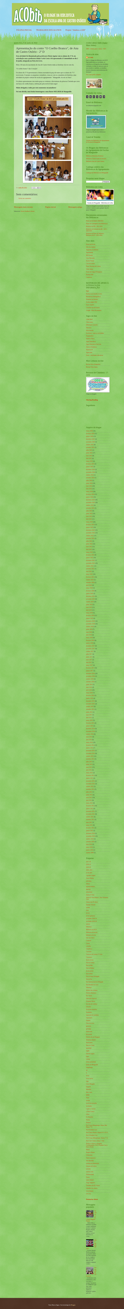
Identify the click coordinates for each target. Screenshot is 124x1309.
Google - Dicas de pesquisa (93, 310)
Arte (87, 910)
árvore (88, 913)
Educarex (88, 327)
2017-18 (88, 861)
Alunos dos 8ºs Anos (92, 902)
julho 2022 (89, 541)
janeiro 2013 (89, 778)
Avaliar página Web (91, 302)
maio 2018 (89, 632)
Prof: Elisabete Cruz (91, 1135)
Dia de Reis (89, 973)
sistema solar (89, 1171)
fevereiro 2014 (90, 745)
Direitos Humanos (91, 993)
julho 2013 (89, 761)
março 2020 (89, 588)
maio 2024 (89, 486)
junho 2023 (89, 513)
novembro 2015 (90, 704)
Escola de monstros (91, 1009)
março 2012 (89, 803)
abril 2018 (89, 635)
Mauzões (88, 1089)
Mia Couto (89, 1092)
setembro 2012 (90, 789)
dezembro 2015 (90, 701)
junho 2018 (89, 629)
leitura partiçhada (91, 1062)
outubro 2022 (90, 535)
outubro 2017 (90, 651)
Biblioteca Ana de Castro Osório (95, 161)
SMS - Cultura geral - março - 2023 (96, 49)
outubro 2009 (90, 852)
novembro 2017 (90, 648)
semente (88, 1169)
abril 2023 (89, 519)
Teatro (88, 1177)
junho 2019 (89, 604)
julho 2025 (89, 450)
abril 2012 (89, 800)
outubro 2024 (90, 475)
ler (87, 1070)
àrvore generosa (90, 916)
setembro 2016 (90, 681)
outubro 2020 (90, 580)
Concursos (89, 957)
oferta (87, 1114)
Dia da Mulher (90, 968)
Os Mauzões (89, 1117)
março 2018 (89, 637)
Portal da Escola (90, 244)
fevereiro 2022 (90, 555)
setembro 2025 (90, 447)
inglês (87, 1051)
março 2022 (89, 552)
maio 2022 (89, 546)
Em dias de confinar (91, 1004)
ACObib (90, 57)
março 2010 (89, 847)
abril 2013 (89, 770)
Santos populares (91, 1158)
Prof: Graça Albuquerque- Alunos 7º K (97, 1138)
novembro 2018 (90, 624)
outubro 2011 (89, 817)
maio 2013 (89, 767)
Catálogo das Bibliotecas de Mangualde (97, 173)
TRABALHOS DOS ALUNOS (48, 30)
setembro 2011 (90, 819)
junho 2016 (89, 684)
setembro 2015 (90, 709)
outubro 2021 (90, 566)
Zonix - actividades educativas (94, 355)
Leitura (88, 1059)
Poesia (88, 1120)
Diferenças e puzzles (92, 325)
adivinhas (88, 881)
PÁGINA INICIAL (24, 30)
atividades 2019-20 (91, 921)
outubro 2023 (90, 505)
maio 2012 (89, 797)
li (86, 1073)
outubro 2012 (90, 786)
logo (87, 1081)
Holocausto (89, 1042)
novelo (88, 1100)
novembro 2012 (90, 784)
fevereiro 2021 (90, 577)
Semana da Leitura (91, 1166)
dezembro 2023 (90, 500)
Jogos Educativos (91, 341)
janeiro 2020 (89, 593)
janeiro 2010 (89, 850)
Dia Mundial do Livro (92, 984)
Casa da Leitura (90, 263)
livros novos (89, 1078)
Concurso (88, 951)
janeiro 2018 (89, 643)
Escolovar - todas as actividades (95, 333)
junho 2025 (89, 453)
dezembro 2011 (90, 811)
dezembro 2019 (90, 596)
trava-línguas (89, 1191)
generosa (88, 1026)
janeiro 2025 (89, 466)
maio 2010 (89, 844)
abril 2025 (89, 458)
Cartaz (88, 943)
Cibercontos (89, 322)
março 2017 (89, 665)
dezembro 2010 (90, 833)
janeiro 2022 (89, 557)
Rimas (88, 1149)
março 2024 (89, 491)
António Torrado (90, 905)
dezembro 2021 (90, 560)
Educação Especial (91, 998)
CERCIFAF (89, 319)
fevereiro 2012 (90, 806)
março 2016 (89, 693)
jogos (87, 1056)
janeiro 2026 (89, 436)
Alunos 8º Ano (90, 895)
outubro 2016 (90, 679)
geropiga (88, 1029)
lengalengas (89, 1067)
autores (88, 924)
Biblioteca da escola (91, 932)
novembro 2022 (90, 533)
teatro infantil (90, 1180)
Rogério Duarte (90, 1152)
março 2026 (89, 431)
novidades (89, 1106)
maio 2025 (89, 455)
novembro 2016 (90, 676)
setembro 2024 (90, 477)
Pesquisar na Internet (92, 299)
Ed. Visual (89, 995)
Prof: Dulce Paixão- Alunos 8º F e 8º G (97, 1132)
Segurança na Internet (92, 250)
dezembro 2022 (90, 530)
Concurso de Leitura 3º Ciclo (94, 954)
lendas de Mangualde (92, 1064)
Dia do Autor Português (92, 976)
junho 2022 (89, 544)
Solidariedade (90, 1174)
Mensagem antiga (75, 207)
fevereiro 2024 (90, 494)
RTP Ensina (89, 255)
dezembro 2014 (90, 728)
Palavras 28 (89, 349)
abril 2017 (89, 662)
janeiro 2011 (89, 830)
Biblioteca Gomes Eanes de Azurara (96, 158)
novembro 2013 (90, 753)
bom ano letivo (90, 938)
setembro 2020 (90, 582)
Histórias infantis (91, 1040)
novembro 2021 (90, 563)
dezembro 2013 (90, 750)
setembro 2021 (90, 568)
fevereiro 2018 (90, 640)
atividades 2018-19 (91, 918)
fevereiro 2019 (90, 615)
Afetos (88, 884)
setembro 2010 (90, 841)
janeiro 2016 (89, 698)
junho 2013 (89, 764)
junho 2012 (89, 795)
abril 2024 (89, 489)
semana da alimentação (92, 1163)
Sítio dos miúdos (91, 247)
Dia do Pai (89, 979)
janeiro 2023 (89, 527)
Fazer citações (90, 305)
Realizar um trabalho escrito (94, 294)
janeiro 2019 (89, 618)
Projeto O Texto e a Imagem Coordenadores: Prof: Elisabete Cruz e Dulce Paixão (97, 1145)
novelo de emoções (91, 1103)
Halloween (89, 1031)
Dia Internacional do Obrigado (94, 982)
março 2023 (89, 522)
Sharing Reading (92, 400)
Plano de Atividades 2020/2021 (95, 221)
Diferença (89, 987)
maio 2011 (89, 822)
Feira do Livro (90, 1023)
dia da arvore (89, 960)
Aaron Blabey (90, 878)
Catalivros (89, 277)
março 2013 (89, 772)
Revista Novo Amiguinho (93, 364)
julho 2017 (89, 654)
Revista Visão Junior (92, 367)
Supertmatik (89, 252)
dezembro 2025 (90, 439)
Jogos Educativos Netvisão (93, 344)
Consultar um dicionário (93, 307)
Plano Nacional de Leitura (93, 266)
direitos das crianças (91, 990)
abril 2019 (89, 610)
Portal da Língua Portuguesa (94, 272)
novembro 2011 (90, 814)
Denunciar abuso (92, 1199)
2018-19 (88, 864)
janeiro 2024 (89, 497)
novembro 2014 (90, 731)
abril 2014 (89, 739)
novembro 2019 (90, 599)
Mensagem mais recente (23, 207)
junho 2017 (89, 657)
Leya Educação (90, 258)
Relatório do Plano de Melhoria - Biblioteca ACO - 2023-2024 (95, 234)
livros (87, 1075)
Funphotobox (90, 336)
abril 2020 (89, 585)
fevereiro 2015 (90, 723)
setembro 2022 (90, 538)
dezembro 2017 (90, 646)
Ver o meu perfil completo (93, 74)
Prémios (88, 1122)
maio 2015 (89, 715)
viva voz (88, 1193)
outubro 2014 (90, 734)
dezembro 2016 (90, 673)
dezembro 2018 (90, 621)
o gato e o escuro (91, 1109)
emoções (88, 1006)
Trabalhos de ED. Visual (93, 1185)
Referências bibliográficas (93, 296)
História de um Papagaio (93, 1037)
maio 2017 (89, 659)
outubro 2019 (90, 602)
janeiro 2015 (89, 726)
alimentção (89, 892)
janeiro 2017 (89, 671)
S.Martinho (89, 1155)
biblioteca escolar (91, 935)
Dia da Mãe (89, 965)
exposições (89, 1018)
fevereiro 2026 (90, 433)
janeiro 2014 (89, 748)
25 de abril (89, 873)
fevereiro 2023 (90, 524)
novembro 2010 (90, 836)
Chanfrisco (89, 949)
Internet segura (90, 1053)
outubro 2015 (90, 706)
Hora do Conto (90, 1045)
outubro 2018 (90, 626)
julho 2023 (89, 511)
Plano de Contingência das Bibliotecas (97, 223)
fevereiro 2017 (90, 668)
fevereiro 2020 (90, 591)
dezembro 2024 (90, 469)
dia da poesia (89, 971)
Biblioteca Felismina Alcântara (94, 156)
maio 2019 (89, 607)
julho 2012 (89, 792)
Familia (88, 1020)
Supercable (89, 352)
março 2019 (89, 613)
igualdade (89, 1048)
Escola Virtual (90, 261)
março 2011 (89, 825)
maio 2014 (89, 737)
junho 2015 (89, 712)
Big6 (87, 291)
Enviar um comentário (25, 198)
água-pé (88, 889)
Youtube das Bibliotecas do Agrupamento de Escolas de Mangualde (97, 141)
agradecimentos (90, 886)
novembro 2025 (90, 442)
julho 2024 (89, 480)
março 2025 (89, 461)
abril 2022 (89, 549)
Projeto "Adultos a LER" (75, 30)
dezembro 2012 (90, 781)
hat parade (89, 1034)
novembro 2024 (90, 472)
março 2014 (89, 742)
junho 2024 (89, 483)
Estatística (89, 1012)
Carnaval (88, 940)
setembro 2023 (90, 508)
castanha (88, 946)
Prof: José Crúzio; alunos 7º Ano (95, 1141)
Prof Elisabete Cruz (91, 1130)
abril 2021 (89, 571)
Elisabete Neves (90, 1001)
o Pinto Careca (90, 1111)
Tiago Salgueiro (90, 1182)
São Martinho (90, 1160)
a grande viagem (90, 875)
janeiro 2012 (89, 808)
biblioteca (89, 927)
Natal (87, 1098)
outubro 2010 (90, 839)
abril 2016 (89, 690)
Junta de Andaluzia (91, 347)
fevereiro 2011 (90, 828)
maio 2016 (89, 687)
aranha (88, 907)
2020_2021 (89, 870)
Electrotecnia (89, 330)
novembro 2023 (90, 502)
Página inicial (50, 207)
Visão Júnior (89, 269)
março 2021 (89, 574)
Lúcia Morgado (90, 1084)
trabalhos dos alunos (92, 1188)
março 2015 (89, 720)
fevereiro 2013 (90, 775)
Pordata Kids (89, 274)
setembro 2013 (90, 759)
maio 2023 (89, 516)
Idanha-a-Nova (90, 338)
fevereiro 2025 (90, 464)
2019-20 (88, 867)
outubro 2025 (90, 444)
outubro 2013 (90, 756)
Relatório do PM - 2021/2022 (94, 226)
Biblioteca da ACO (91, 929)
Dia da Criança (90, 962)
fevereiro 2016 (90, 695)
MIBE (88, 1095)
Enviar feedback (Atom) (27, 211)
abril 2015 (89, 717)
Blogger (73, 1305)
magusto (88, 1086)
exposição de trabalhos (92, 1015)
